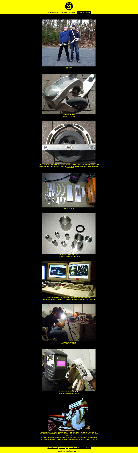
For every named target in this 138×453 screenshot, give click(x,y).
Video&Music (73, 12)
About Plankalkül (52, 12)
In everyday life (63, 12)
